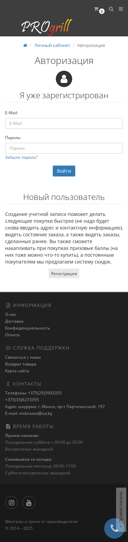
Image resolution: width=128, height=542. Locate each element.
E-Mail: (11, 113)
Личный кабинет (52, 45)
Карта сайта (17, 371)
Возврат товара (20, 364)
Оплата (12, 335)
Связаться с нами (23, 357)
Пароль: (13, 137)
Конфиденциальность (27, 328)
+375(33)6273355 (22, 400)
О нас (10, 314)
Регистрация (64, 273)
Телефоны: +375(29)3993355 (33, 393)
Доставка (14, 321)
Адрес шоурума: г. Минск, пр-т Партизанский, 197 (55, 406)
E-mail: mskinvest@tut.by (28, 413)
